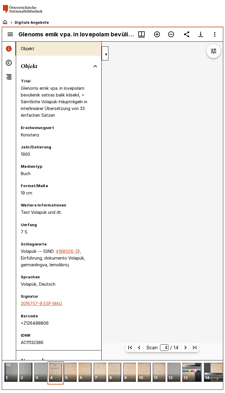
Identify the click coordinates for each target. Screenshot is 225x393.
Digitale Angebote (32, 22)
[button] (11, 373)
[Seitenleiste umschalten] (10, 34)
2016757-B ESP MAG (41, 303)
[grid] (112, 374)
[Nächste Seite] (185, 347)
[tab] (9, 49)
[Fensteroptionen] (215, 34)
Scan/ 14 (162, 347)
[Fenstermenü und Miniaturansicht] (141, 34)
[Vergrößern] (157, 34)
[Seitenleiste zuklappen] (106, 54)
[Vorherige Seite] (139, 347)
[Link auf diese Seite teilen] (187, 34)
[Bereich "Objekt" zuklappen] (95, 66)
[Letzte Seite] (194, 347)
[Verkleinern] (171, 34)
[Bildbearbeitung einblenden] (214, 51)
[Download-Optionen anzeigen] (201, 34)
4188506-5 (67, 251)
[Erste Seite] (130, 347)
